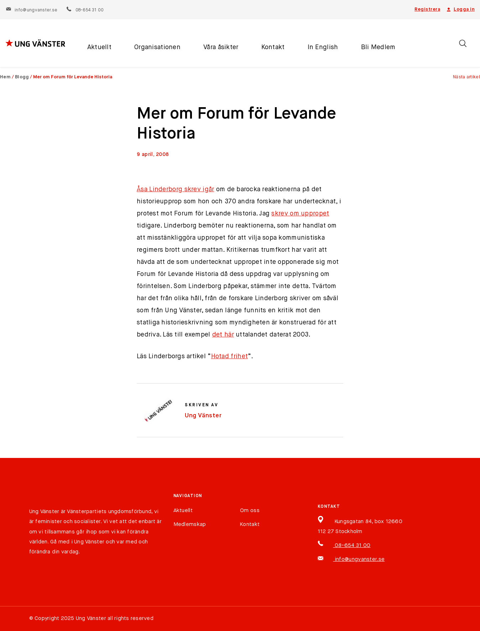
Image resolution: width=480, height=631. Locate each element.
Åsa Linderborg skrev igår (175, 189)
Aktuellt (99, 47)
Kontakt (273, 47)
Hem (5, 77)
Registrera (427, 9)
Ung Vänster (203, 416)
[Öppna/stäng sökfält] (462, 43)
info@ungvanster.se (31, 10)
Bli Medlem (378, 47)
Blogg (22, 77)
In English (323, 47)
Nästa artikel (466, 77)
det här (223, 335)
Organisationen (157, 47)
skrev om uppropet (300, 213)
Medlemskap (189, 524)
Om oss (250, 510)
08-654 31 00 (84, 10)
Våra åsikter (220, 47)
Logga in (460, 9)
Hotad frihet (229, 356)
